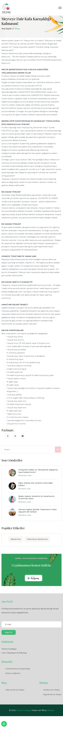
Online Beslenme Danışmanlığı (17, 669)
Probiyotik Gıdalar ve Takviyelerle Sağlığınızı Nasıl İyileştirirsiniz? (38, 471)
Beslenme (16, 539)
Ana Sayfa (6, 28)
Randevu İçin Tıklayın (51, 690)
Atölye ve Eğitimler (12, 673)
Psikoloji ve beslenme (37, 539)
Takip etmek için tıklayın (14, 690)
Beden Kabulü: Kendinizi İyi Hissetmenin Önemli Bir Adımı (36, 497)
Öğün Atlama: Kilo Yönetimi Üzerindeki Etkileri (35, 484)
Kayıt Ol (8, 632)
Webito (50, 710)
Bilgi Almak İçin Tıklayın (52, 694)
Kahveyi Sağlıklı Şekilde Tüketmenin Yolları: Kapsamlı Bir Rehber (37, 510)
